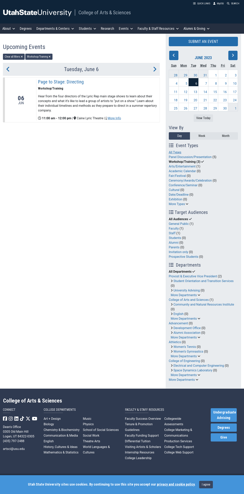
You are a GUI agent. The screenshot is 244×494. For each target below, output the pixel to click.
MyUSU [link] (218, 3)
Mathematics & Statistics (61, 452)
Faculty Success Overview (143, 419)
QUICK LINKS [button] (201, 3)
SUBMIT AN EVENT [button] (203, 41)
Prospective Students (183, 257)
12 (185, 92)
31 (205, 75)
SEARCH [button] (233, 3)
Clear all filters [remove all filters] (14, 56)
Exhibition (176, 199)
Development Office (187, 328)
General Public (179, 224)
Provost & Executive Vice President (193, 276)
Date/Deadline (179, 194)
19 (185, 100)
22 (215, 100)
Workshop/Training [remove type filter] (39, 56)
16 (225, 92)
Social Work (91, 435)
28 (175, 75)
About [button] (8, 28)
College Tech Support (179, 447)
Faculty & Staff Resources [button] (158, 28)
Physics (88, 424)
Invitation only (178, 252)
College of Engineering (184, 361)
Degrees (26, 28)
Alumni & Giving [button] (196, 28)
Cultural (174, 190)
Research (107, 28)
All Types (175, 152)
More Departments (184, 295)
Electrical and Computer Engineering (199, 365)
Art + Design (52, 419)
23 (225, 100)
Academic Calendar (182, 171)
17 (235, 92)
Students (175, 238)
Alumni (174, 242)
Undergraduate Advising (224, 415)
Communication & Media (61, 435)
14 (205, 92)
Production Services (178, 441)
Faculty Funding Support (142, 435)
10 (235, 83)
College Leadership (138, 458)
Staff (172, 233)
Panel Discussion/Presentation (190, 157)
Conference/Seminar (183, 185)
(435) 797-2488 (13, 441)
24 (235, 100)
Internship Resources (139, 452)
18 (175, 100)
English (179, 314)
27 (195, 108)
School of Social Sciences (101, 430)
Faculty (174, 228)
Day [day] (179, 136)
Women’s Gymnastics (188, 351)
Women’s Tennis (185, 347)
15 (215, 92)
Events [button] (126, 28)
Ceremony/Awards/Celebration (190, 180)
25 (175, 108)
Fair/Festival (177, 176)
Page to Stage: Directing (61, 82)
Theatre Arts (91, 441)
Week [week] (201, 136)
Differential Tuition (137, 441)
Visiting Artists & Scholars (143, 447)
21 (205, 100)
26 (185, 108)
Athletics (175, 342)
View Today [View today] (203, 118)
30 (195, 75)
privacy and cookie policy (175, 484)
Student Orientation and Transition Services (204, 281)
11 (175, 92)
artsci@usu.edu (14, 449)
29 (185, 75)
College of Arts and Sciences (189, 300)
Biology (49, 424)
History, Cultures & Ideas (61, 447)
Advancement (178, 323)
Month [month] (226, 136)
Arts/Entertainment (182, 166)
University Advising (187, 290)
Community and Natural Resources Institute (204, 304)
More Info (114, 118)
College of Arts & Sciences (104, 12)
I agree (206, 484)
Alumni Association (187, 333)
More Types (177, 204)
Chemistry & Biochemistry (62, 430)
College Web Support (178, 452)
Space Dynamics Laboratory (193, 370)
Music (87, 419)
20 (195, 100)
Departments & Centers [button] (55, 28)
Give (223, 437)
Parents (174, 247)
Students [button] (87, 28)
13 (195, 92)
